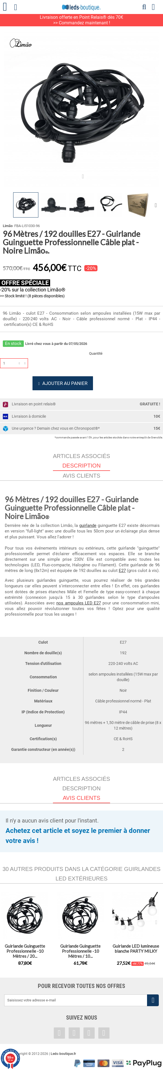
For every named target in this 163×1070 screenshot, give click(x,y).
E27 (122, 573)
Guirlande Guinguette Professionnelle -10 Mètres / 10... (80, 953)
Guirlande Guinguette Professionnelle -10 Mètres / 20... (25, 953)
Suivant (157, 205)
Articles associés (81, 459)
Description (81, 791)
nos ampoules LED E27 (78, 605)
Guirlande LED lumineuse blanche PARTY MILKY (136, 951)
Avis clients (81, 478)
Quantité (96, 353)
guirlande (87, 528)
